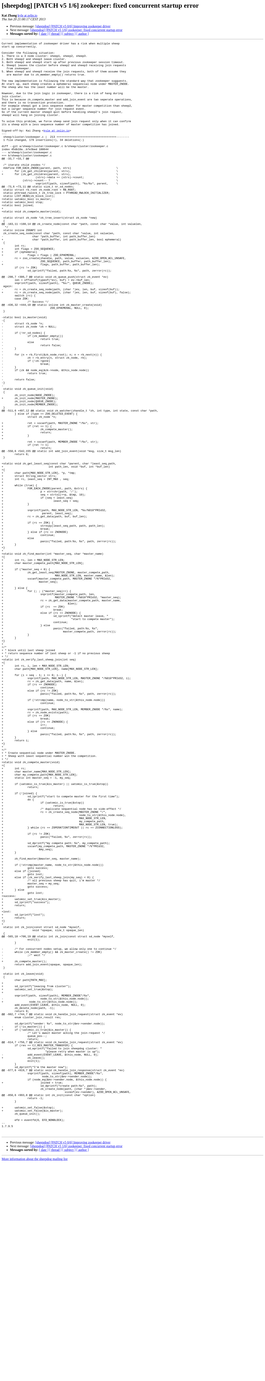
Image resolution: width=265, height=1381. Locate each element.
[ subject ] (69, 33)
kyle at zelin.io (27, 15)
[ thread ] (55, 33)
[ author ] (82, 33)
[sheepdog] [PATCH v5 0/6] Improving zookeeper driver (73, 26)
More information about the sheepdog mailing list (34, 1377)
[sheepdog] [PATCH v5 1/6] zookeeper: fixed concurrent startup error (76, 30)
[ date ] (43, 33)
